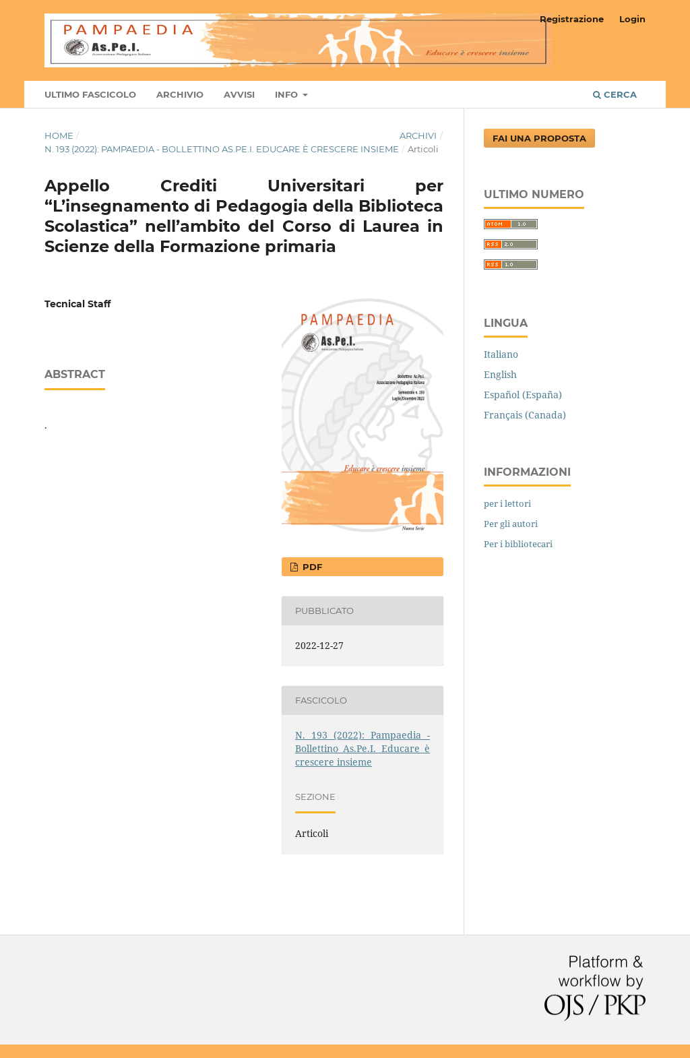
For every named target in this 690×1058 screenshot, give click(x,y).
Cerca (615, 94)
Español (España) (523, 394)
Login (632, 18)
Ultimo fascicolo (90, 94)
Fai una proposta (539, 138)
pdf (311, 566)
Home (58, 135)
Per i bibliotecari (518, 544)
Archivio (179, 94)
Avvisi (239, 94)
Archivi (418, 135)
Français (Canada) (525, 414)
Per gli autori (511, 524)
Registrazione (572, 18)
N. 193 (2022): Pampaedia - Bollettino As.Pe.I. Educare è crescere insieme (221, 149)
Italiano (501, 354)
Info (288, 94)
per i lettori (507, 503)
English (500, 374)
